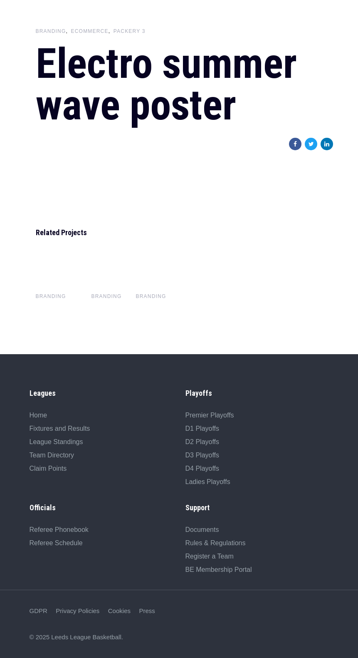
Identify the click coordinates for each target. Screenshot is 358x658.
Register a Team (209, 556)
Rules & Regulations (215, 542)
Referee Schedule (56, 542)
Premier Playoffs (209, 415)
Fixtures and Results (60, 428)
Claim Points (48, 468)
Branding (51, 31)
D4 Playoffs (202, 468)
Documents (202, 529)
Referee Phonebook (59, 529)
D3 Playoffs (202, 455)
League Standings (56, 441)
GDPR (38, 610)
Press (147, 610)
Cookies (119, 610)
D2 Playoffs (202, 441)
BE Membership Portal (218, 569)
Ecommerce (90, 31)
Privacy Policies (77, 610)
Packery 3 (130, 31)
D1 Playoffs (202, 428)
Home (38, 415)
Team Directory (52, 455)
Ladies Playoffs (207, 481)
